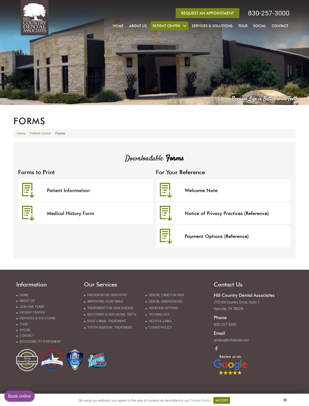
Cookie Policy (200, 400)
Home (21, 133)
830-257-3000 (268, 13)
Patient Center (40, 133)
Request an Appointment (207, 13)
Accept (222, 400)
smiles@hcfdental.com (231, 340)
